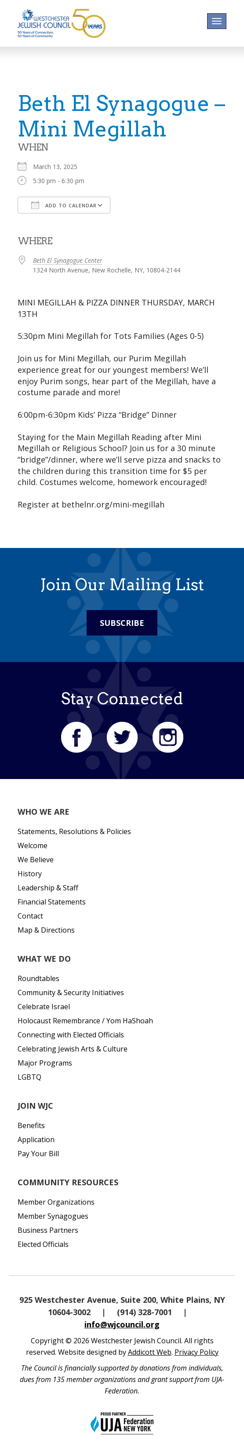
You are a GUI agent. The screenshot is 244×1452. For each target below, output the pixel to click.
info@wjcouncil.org (122, 1324)
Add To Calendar (64, 205)
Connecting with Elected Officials (71, 1035)
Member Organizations (56, 1202)
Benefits (31, 1125)
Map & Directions (46, 930)
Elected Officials (43, 1244)
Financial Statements (52, 902)
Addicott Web (149, 1352)
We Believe (36, 859)
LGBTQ (29, 1077)
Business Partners (48, 1230)
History (30, 874)
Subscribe (122, 623)
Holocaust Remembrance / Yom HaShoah (85, 1021)
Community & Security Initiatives (71, 992)
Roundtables (38, 978)
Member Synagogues (53, 1216)
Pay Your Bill (38, 1153)
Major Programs (45, 1063)
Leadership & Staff (48, 888)
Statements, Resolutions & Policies (74, 831)
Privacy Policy (197, 1352)
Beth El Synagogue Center (67, 260)
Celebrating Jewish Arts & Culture (72, 1049)
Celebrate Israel (44, 1006)
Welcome (32, 845)
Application (36, 1139)
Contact (30, 916)
